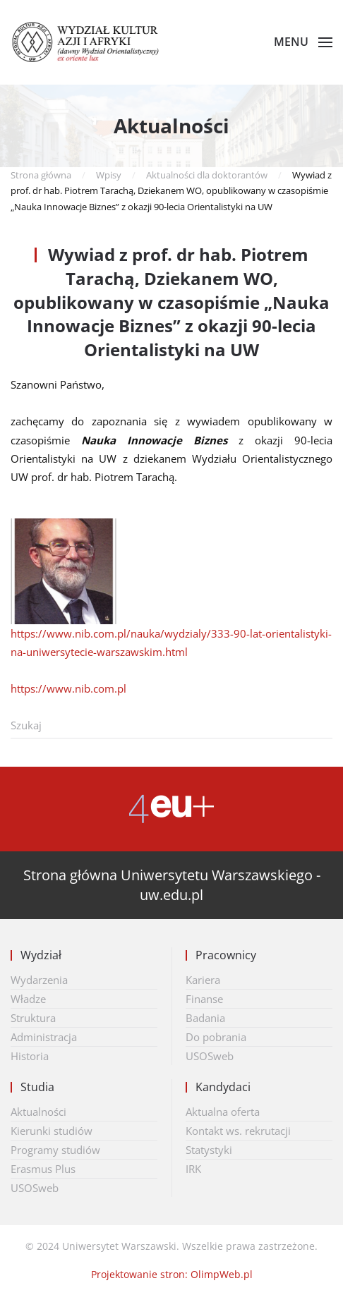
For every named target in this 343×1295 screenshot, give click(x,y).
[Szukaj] (171, 725)
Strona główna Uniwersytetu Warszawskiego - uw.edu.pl (171, 884)
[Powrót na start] (92, 42)
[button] (303, 42)
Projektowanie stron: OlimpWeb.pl (172, 1274)
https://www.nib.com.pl (68, 688)
